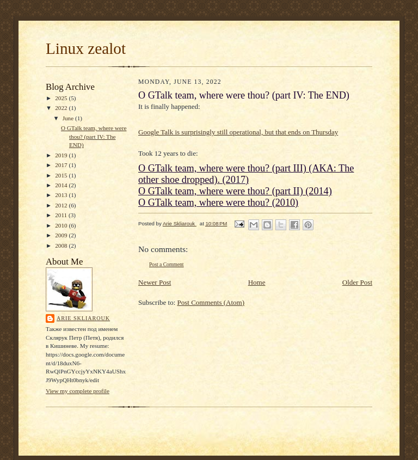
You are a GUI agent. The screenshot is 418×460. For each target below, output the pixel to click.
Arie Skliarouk (83, 318)
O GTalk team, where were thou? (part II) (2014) (235, 191)
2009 (62, 235)
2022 (62, 108)
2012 (62, 205)
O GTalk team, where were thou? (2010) (218, 202)
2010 (62, 225)
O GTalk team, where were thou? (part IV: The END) (94, 136)
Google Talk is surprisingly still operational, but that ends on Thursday (238, 132)
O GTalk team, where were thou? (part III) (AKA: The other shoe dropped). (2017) (246, 174)
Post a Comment (166, 264)
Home (257, 282)
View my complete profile (77, 391)
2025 (62, 98)
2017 (62, 165)
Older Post (357, 282)
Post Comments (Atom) (211, 302)
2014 (62, 185)
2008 (62, 245)
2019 (62, 155)
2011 (62, 215)
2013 (62, 195)
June (69, 118)
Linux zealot (86, 48)
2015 (62, 175)
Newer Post (154, 282)
